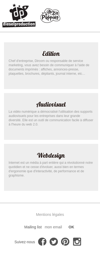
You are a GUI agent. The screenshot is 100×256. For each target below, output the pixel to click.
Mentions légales (50, 214)
